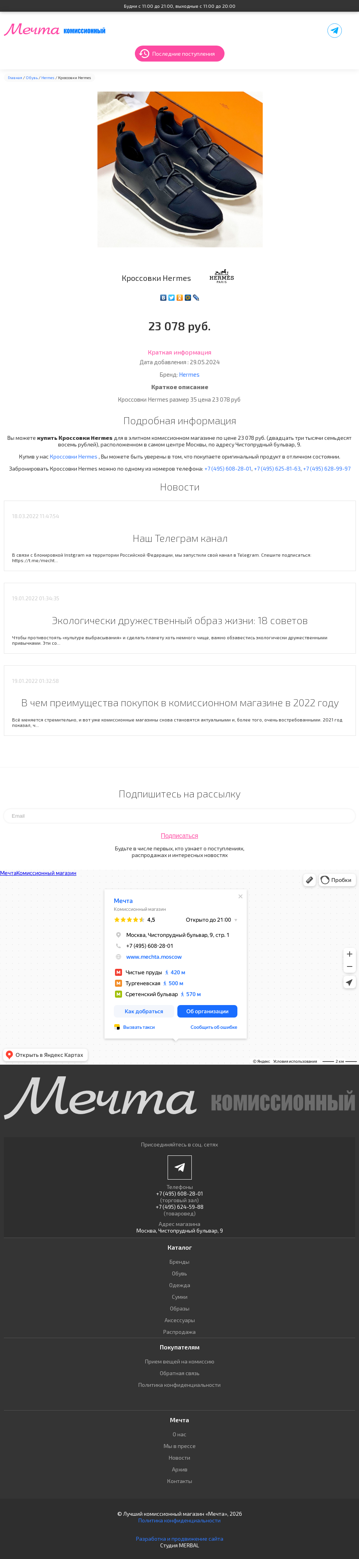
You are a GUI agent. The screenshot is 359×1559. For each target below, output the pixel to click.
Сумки (179, 1296)
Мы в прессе (180, 1446)
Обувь (32, 77)
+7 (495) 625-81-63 (277, 468)
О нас (179, 1434)
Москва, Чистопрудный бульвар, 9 (179, 1230)
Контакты (179, 1481)
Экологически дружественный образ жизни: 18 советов (180, 620)
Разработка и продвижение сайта (179, 1538)
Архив (179, 1469)
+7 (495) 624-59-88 (179, 1206)
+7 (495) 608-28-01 (227, 468)
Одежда (179, 1285)
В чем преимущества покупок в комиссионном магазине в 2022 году (180, 702)
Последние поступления (183, 53)
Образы (179, 1308)
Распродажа (179, 1331)
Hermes (48, 77)
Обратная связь (180, 1373)
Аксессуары (179, 1320)
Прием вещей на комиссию (179, 1361)
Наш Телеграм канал (180, 538)
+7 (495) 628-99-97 (326, 468)
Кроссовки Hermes (74, 456)
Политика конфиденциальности (179, 1384)
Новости (179, 1457)
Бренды (179, 1261)
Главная (15, 77)
